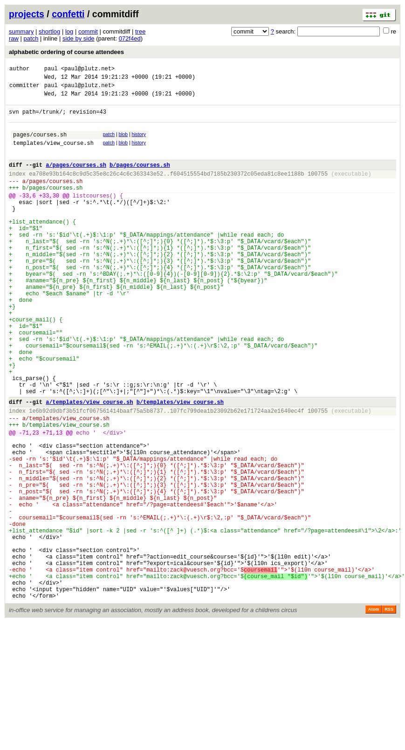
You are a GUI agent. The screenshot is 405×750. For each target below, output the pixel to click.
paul (51, 70)
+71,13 (52, 501)
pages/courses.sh (40, 144)
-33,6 (27, 215)
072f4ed (130, 38)
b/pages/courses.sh (140, 179)
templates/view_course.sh (53, 154)
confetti (68, 14)
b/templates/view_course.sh (180, 465)
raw (14, 38)
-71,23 (29, 501)
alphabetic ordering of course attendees (66, 51)
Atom (373, 712)
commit (88, 31)
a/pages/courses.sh (76, 179)
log (69, 31)
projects (26, 14)
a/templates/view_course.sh (89, 465)
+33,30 (49, 215)
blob (123, 142)
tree (140, 31)
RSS (388, 712)
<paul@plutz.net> (88, 70)
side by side (78, 38)
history (138, 142)
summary (21, 31)
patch (31, 38)
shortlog (49, 31)
